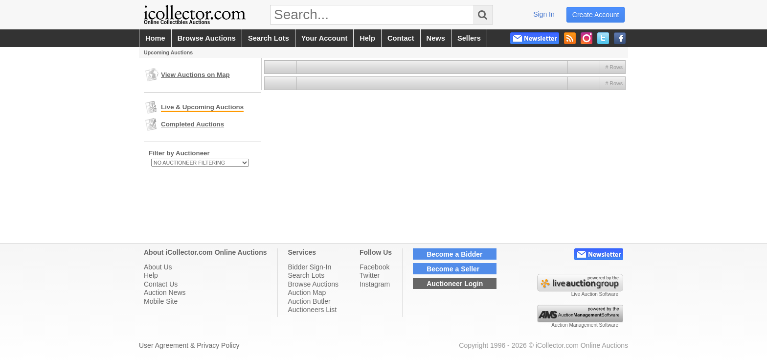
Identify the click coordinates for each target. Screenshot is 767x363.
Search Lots (306, 275)
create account (595, 15)
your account (324, 38)
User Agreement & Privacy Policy (189, 345)
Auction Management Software (584, 325)
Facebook (374, 267)
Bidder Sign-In (310, 267)
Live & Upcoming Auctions (202, 107)
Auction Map (307, 292)
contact (400, 38)
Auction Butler (309, 301)
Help (151, 275)
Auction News (165, 292)
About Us (158, 267)
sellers (469, 38)
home (155, 38)
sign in (544, 14)
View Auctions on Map (195, 74)
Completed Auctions (192, 124)
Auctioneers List (312, 310)
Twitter (370, 275)
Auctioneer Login (455, 284)
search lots (268, 38)
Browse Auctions (313, 284)
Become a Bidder (454, 254)
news (436, 38)
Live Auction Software (594, 294)
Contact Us (161, 284)
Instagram (375, 284)
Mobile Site (161, 301)
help (367, 38)
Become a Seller (453, 269)
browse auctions (207, 38)
